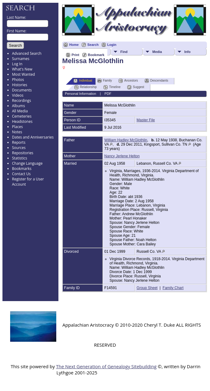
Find (123, 52)
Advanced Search (27, 53)
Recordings (21, 100)
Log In (17, 64)
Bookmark (96, 55)
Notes (17, 132)
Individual (82, 81)
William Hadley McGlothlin (125, 140)
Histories (19, 84)
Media (157, 52)
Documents (22, 90)
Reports (19, 142)
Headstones (22, 121)
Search (93, 44)
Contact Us (21, 173)
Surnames (20, 58)
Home (74, 44)
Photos (18, 79)
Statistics (19, 158)
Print (75, 55)
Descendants (156, 81)
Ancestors (128, 81)
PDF (108, 93)
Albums (18, 105)
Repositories (22, 152)
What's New (22, 69)
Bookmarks (21, 168)
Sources (19, 147)
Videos (17, 95)
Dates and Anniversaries (32, 137)
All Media (20, 111)
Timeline (112, 87)
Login (112, 44)
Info (187, 52)
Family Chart (173, 288)
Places (17, 126)
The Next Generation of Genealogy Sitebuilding (106, 366)
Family (104, 81)
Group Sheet (147, 288)
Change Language (27, 163)
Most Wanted (23, 74)
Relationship (85, 87)
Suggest (135, 87)
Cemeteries (22, 116)
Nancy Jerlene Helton (122, 156)
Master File (146, 120)
